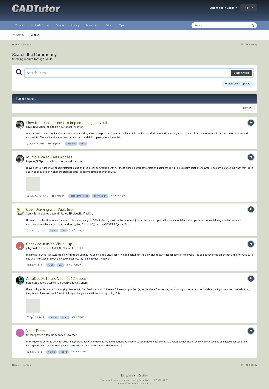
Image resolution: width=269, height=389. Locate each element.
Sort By (248, 108)
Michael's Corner (40, 25)
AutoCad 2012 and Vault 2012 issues (56, 278)
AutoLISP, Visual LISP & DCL (77, 213)
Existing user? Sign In (223, 7)
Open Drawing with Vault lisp (49, 209)
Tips (121, 25)
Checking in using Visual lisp (49, 244)
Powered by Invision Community (134, 383)
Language (128, 375)
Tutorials (20, 25)
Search (35, 34)
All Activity (18, 34)
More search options (237, 83)
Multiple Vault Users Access (49, 157)
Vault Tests (35, 331)
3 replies (54, 143)
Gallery (109, 25)
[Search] (210, 25)
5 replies (58, 195)
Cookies (143, 375)
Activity (75, 27)
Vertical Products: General (73, 282)
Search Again (241, 72)
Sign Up (248, 7)
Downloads (92, 25)
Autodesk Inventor (72, 126)
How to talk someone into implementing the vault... (68, 123)
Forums (60, 25)
